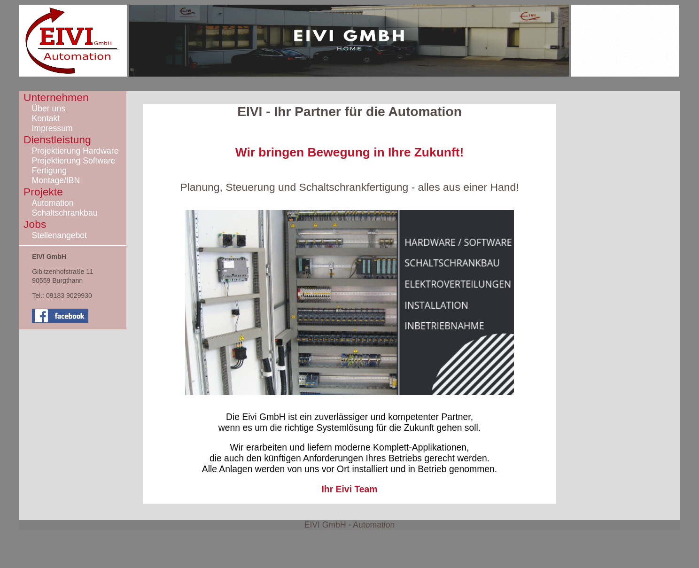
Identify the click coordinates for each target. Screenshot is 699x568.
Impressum (52, 128)
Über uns (48, 108)
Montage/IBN (56, 180)
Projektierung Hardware (75, 151)
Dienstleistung (57, 139)
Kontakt (46, 118)
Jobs (34, 224)
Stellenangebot (59, 235)
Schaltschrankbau (65, 213)
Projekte (43, 192)
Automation (53, 203)
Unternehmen (56, 97)
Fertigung (49, 170)
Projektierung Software (74, 160)
